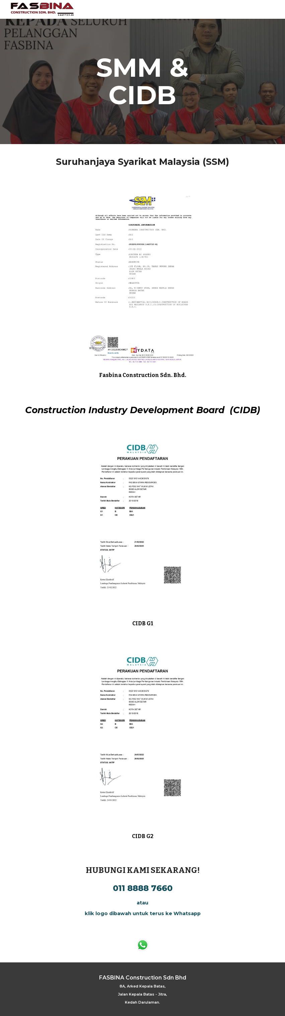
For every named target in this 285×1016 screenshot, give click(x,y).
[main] (142, 81)
